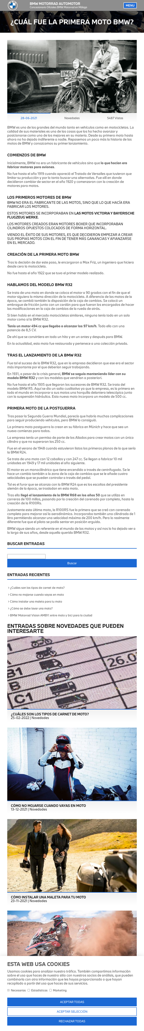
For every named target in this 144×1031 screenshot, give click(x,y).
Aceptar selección (72, 1011)
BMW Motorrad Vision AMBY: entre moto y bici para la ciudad (51, 615)
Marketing (58, 990)
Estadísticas (38, 990)
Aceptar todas (72, 1002)
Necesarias (16, 990)
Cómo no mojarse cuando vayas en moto (37, 594)
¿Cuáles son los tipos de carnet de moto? (37, 588)
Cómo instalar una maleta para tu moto (36, 601)
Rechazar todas (72, 1021)
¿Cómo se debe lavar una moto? (31, 608)
